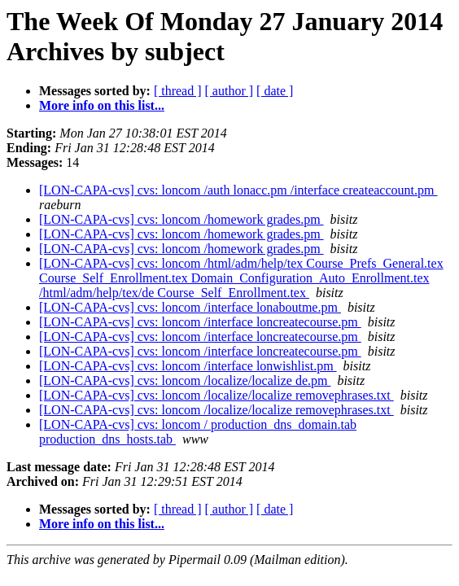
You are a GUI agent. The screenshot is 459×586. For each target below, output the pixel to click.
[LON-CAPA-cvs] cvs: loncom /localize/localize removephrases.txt (216, 395)
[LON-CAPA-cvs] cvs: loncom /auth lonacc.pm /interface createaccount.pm (238, 190)
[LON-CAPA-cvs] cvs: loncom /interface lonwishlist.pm (188, 366)
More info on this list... (101, 105)
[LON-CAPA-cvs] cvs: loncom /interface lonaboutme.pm (190, 307)
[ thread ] (178, 91)
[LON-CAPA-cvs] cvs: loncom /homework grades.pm (181, 219)
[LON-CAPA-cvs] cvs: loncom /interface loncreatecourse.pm (200, 322)
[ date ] (274, 91)
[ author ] (229, 91)
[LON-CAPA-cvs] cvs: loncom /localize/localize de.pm (184, 380)
